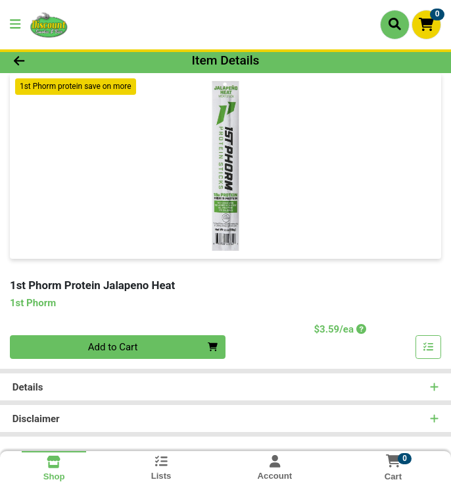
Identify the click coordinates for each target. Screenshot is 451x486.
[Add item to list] (428, 347)
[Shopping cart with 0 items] (426, 25)
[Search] (395, 24)
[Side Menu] (15, 25)
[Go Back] (64, 61)
